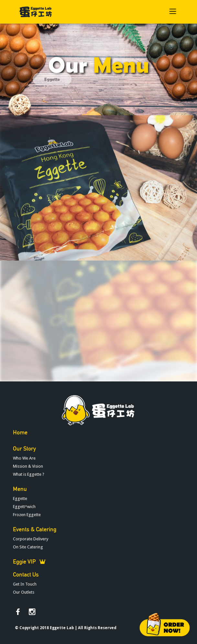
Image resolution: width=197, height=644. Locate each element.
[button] (173, 11)
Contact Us (26, 574)
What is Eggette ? (28, 474)
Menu (20, 489)
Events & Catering (34, 529)
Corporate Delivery (30, 538)
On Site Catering (28, 547)
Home (20, 432)
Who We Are (24, 458)
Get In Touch (25, 584)
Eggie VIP (24, 561)
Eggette (52, 72)
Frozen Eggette (27, 514)
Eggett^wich (24, 506)
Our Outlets (23, 592)
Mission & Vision (28, 466)
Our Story (24, 448)
